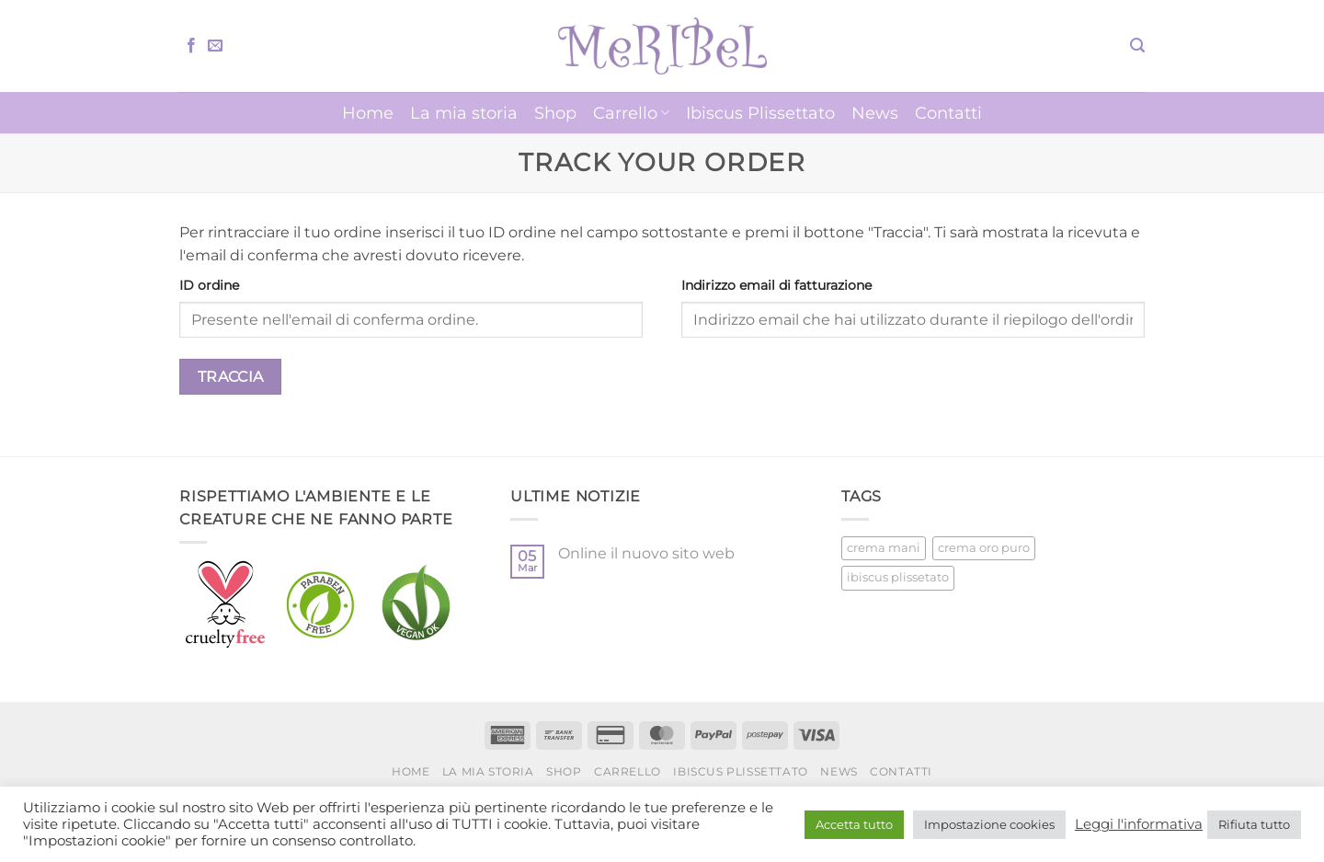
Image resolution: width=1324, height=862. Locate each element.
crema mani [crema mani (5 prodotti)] (883, 548)
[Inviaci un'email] (215, 46)
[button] (1137, 45)
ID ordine (209, 285)
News (874, 112)
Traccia (231, 376)
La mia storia (464, 112)
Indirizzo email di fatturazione (776, 285)
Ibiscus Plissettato (760, 112)
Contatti (948, 112)
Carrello (631, 112)
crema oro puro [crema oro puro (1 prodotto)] (984, 548)
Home (368, 112)
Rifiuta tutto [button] (1254, 824)
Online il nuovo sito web (646, 553)
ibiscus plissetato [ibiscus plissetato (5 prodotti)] (898, 577)
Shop (555, 112)
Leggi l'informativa (1139, 824)
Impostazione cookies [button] (989, 824)
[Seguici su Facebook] (191, 46)
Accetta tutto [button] (854, 824)
